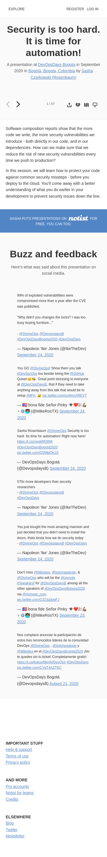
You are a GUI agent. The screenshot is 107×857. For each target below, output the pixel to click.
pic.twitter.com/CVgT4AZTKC (39, 668)
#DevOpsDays (69, 339)
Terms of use (17, 756)
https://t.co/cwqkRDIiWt (35, 442)
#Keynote (68, 578)
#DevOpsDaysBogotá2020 (37, 447)
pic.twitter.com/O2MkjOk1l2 (37, 453)
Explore (17, 9)
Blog (10, 823)
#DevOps (58, 662)
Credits (12, 799)
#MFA (31, 396)
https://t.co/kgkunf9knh (34, 662)
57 (52, 103)
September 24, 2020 (35, 355)
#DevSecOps (27, 374)
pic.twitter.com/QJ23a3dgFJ (38, 600)
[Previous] (8, 104)
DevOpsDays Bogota (56, 64)
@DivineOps (28, 334)
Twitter (11, 829)
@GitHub (77, 374)
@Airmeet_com (34, 594)
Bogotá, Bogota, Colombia (52, 71)
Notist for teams (20, 792)
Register (75, 9)
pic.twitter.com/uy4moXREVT (65, 396)
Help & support (19, 749)
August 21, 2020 (63, 683)
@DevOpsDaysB (34, 384)
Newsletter (15, 836)
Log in (92, 9)
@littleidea (42, 572)
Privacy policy (18, 762)
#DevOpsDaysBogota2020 (37, 339)
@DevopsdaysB (51, 334)
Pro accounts (17, 786)
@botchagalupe (64, 572)
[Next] (18, 104)
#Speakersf (26, 583)
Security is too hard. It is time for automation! (53, 41)
